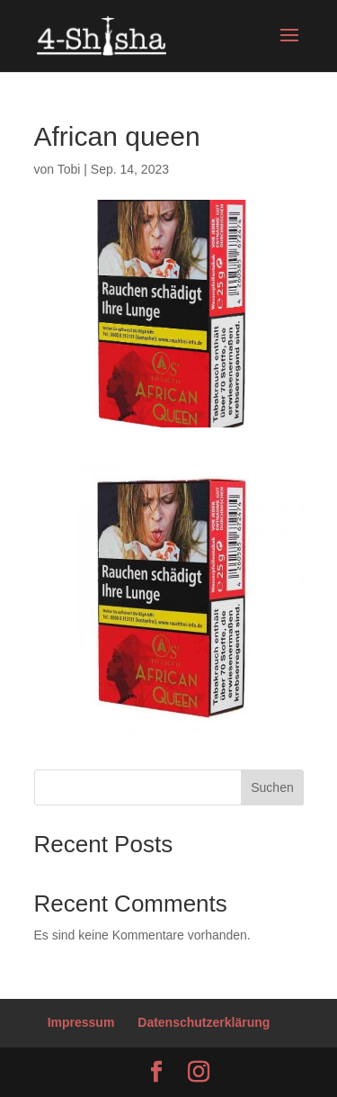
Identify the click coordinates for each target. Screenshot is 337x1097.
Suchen (272, 787)
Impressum (81, 1022)
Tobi (69, 169)
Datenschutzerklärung (203, 1022)
